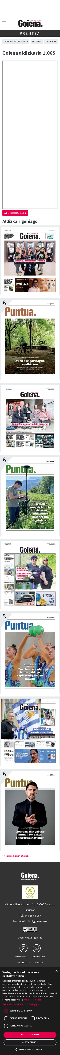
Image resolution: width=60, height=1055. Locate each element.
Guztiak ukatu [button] (30, 1042)
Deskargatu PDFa (15, 212)
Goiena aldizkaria (16, 41)
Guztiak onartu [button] (30, 1034)
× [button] (56, 971)
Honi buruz (21, 956)
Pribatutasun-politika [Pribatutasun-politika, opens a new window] (34, 999)
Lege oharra (38, 956)
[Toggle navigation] (4, 23)
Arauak (39, 962)
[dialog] (30, 1011)
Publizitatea (23, 962)
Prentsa (30, 33)
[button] (30, 1004)
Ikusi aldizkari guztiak (17, 855)
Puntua (37, 41)
